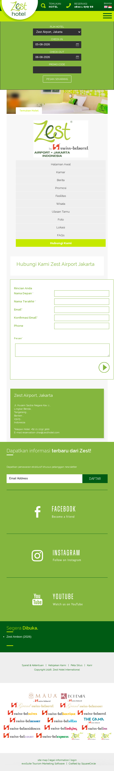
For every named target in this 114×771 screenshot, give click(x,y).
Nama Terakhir (24, 301)
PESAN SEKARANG (57, 79)
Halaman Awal (61, 164)
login (74, 760)
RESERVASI (83, 5)
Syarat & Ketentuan (33, 665)
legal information (59, 760)
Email (17, 309)
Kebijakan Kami (57, 665)
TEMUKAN (55, 5)
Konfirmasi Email (25, 317)
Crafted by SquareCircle (82, 763)
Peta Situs (76, 665)
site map (42, 760)
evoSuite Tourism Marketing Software (43, 763)
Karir (89, 665)
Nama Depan (23, 293)
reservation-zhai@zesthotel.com (41, 432)
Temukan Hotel (28, 110)
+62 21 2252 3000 (40, 429)
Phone (18, 325)
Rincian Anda (23, 288)
